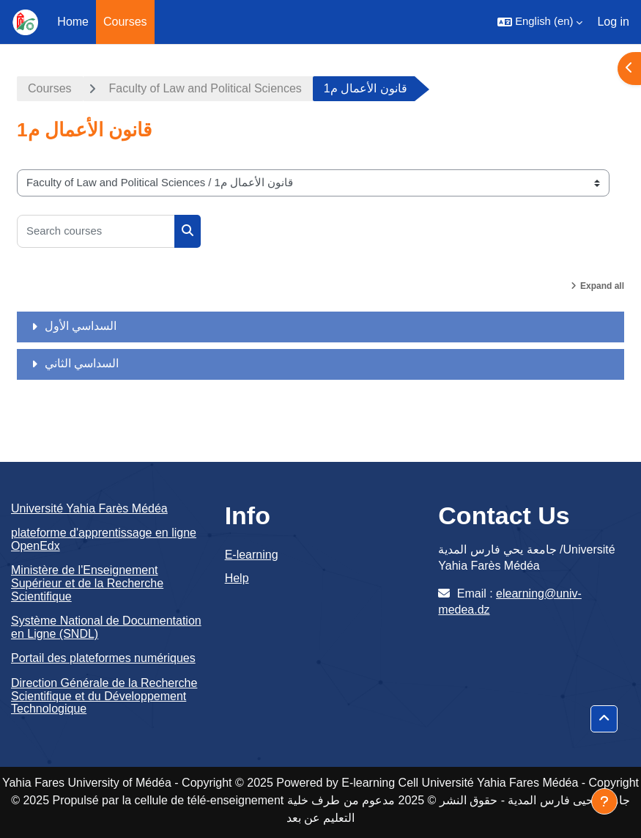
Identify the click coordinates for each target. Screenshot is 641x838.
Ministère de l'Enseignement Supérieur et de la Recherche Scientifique (87, 583)
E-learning (251, 554)
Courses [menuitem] (125, 21)
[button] (540, 22)
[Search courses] (96, 231)
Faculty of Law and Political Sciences (205, 88)
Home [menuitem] (73, 21)
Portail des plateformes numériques (103, 658)
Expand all (602, 286)
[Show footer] (604, 801)
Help (237, 578)
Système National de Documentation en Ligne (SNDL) (106, 627)
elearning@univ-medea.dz (510, 601)
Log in (613, 21)
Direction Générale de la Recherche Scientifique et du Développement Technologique (104, 696)
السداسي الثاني (82, 363)
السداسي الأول (80, 326)
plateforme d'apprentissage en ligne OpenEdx (103, 539)
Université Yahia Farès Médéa (89, 508)
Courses (50, 88)
